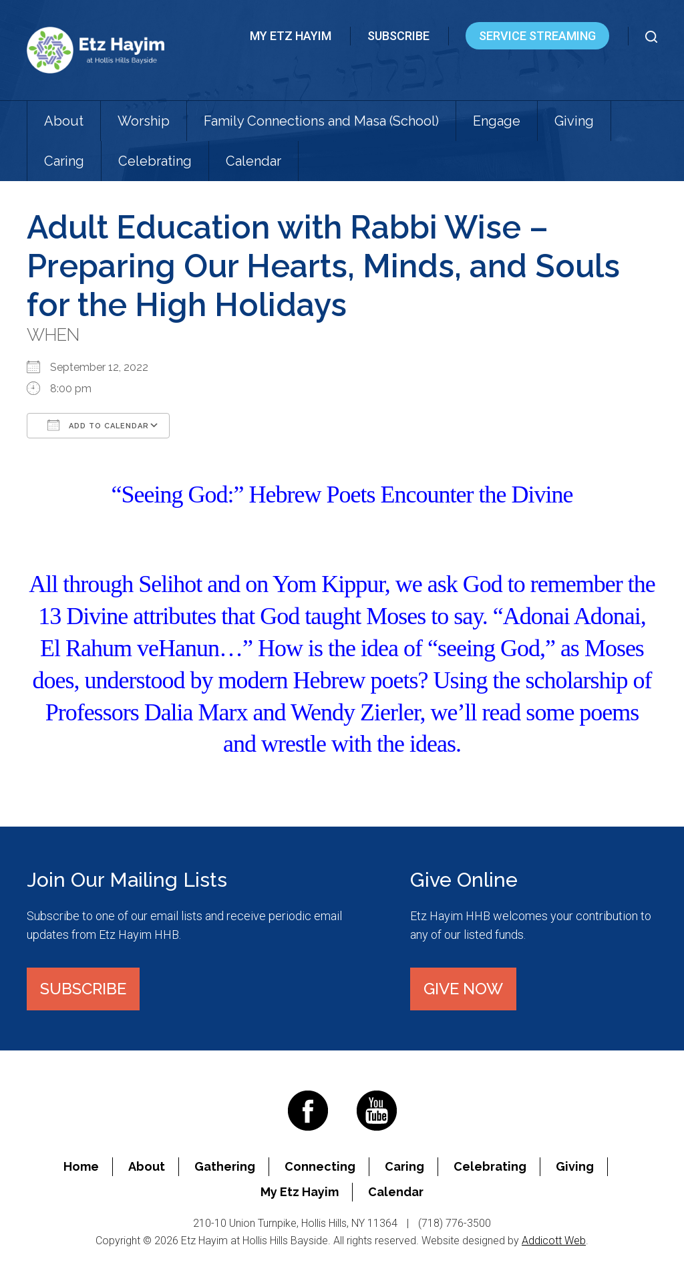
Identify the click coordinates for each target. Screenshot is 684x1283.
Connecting (320, 1166)
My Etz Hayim (290, 36)
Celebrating (155, 161)
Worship (144, 121)
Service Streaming (537, 36)
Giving (574, 121)
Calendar (253, 161)
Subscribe (398, 36)
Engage (496, 121)
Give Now (463, 988)
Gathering (224, 1166)
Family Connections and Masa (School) (321, 121)
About (63, 121)
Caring (64, 161)
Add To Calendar (98, 425)
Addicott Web (554, 1240)
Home (81, 1166)
